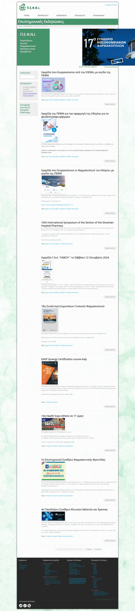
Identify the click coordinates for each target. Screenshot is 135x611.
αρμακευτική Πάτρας (99, 595)
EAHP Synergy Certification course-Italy (64, 359)
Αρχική (20, 26)
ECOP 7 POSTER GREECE (91, 67)
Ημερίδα (62, 100)
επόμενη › (89, 549)
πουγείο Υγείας (98, 578)
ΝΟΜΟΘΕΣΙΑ (61, 15)
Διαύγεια (95, 580)
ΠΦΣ (94, 568)
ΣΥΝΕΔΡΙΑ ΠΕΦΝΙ (29, 87)
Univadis (47, 574)
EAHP (95, 565)
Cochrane (47, 567)
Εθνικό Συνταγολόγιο (75, 571)
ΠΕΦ (94, 567)
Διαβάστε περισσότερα (110, 105)
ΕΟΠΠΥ (95, 586)
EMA (46, 568)
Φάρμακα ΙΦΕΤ (73, 572)
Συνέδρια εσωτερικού (72, 100)
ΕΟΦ (94, 583)
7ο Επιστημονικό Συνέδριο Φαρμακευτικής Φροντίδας (73, 459)
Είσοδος (114, 5)
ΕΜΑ (94, 581)
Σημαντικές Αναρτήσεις (52, 100)
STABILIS (47, 570)
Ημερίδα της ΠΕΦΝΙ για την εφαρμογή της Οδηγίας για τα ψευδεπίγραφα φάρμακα (75, 115)
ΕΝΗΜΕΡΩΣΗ (43, 15)
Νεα (20, 563)
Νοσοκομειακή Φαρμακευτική (52, 583)
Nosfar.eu (47, 584)
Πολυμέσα (22, 569)
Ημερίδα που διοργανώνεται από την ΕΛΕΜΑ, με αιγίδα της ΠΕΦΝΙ (76, 73)
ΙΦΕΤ (94, 584)
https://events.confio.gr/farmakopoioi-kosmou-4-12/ (57, 205)
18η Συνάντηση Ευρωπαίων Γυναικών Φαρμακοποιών (73, 306)
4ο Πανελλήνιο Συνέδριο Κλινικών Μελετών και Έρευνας (74, 509)
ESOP (95, 574)
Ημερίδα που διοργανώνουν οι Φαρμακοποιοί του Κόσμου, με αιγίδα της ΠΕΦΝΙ (77, 172)
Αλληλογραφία (23, 565)
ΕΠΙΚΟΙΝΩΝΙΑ (98, 15)
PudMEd (47, 565)
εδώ (59, 240)
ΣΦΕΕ (95, 570)
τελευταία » (98, 549)
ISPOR (95, 572)
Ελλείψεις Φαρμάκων (74, 574)
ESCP (95, 571)
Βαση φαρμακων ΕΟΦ (51, 571)
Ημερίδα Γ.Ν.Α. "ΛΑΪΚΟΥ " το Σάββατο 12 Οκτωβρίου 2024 (75, 257)
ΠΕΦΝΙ (26, 15)
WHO (95, 587)
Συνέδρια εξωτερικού (66, 244)
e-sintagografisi (73, 569)
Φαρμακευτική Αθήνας (99, 592)
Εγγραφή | (108, 5)
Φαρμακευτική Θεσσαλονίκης (101, 593)
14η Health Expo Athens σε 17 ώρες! (62, 416)
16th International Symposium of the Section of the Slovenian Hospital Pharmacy (77, 224)
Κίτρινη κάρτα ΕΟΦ (74, 565)
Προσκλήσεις (22, 567)
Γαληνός (47, 572)
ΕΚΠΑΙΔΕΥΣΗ (80, 15)
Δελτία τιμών (72, 563)
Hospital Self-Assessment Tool (77, 583)
